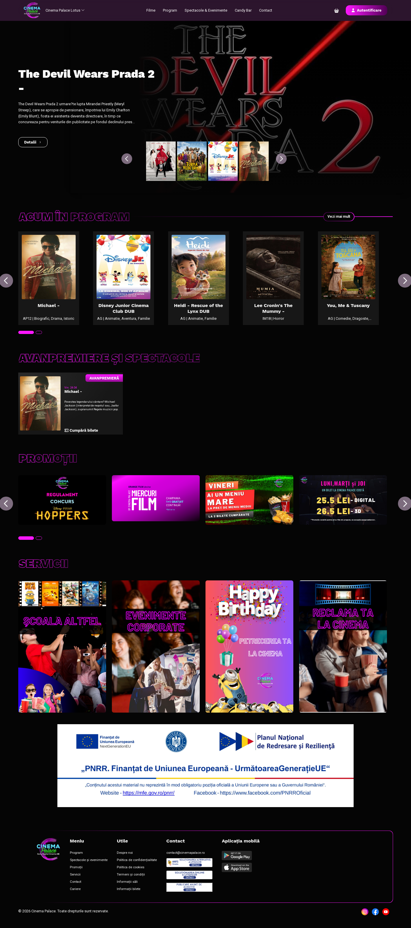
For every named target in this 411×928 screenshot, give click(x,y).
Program (170, 10)
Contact (265, 10)
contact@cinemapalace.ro (186, 857)
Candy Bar (243, 10)
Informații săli (127, 886)
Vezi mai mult (337, 217)
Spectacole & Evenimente (206, 10)
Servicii (75, 879)
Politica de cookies (131, 871)
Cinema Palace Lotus (65, 10)
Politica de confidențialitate (137, 864)
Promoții (76, 871)
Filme (151, 10)
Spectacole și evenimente (89, 864)
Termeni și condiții (131, 879)
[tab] (26, 336)
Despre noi (125, 857)
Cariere (75, 894)
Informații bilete (129, 894)
